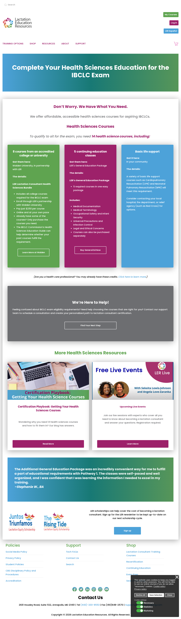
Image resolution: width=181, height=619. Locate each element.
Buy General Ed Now (90, 250)
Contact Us (72, 558)
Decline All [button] (140, 595)
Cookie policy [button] (159, 586)
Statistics (148, 607)
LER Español (171, 31)
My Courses (171, 14)
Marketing (148, 611)
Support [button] (80, 43)
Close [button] (169, 595)
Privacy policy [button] (140, 589)
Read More (48, 443)
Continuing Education (138, 568)
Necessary (149, 603)
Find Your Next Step (91, 325)
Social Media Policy (16, 551)
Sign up (127, 530)
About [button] (65, 43)
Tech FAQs (72, 551)
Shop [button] (33, 43)
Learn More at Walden (33, 252)
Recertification (134, 561)
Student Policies (15, 564)
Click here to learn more (132, 276)
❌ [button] (177, 577)
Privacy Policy (13, 558)
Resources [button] (48, 43)
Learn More (133, 443)
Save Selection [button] (156, 595)
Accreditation (13, 580)
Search (70, 564)
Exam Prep (132, 574)
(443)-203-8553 (90, 604)
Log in (174, 22)
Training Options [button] (13, 43)
